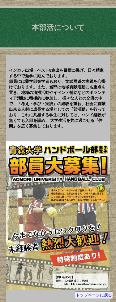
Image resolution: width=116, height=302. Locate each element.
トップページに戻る (94, 295)
